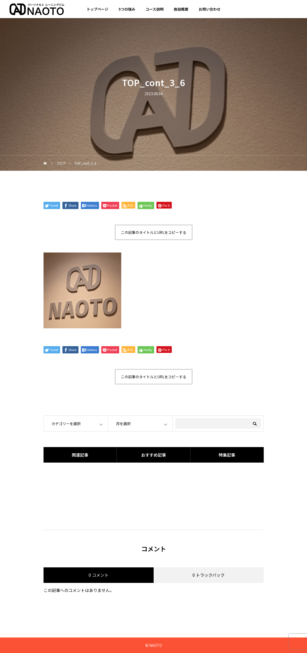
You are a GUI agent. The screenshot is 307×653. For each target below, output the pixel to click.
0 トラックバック (208, 575)
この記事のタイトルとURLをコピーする (153, 232)
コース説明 (154, 9)
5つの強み (127, 9)
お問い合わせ (209, 9)
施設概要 (181, 9)
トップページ (97, 9)
